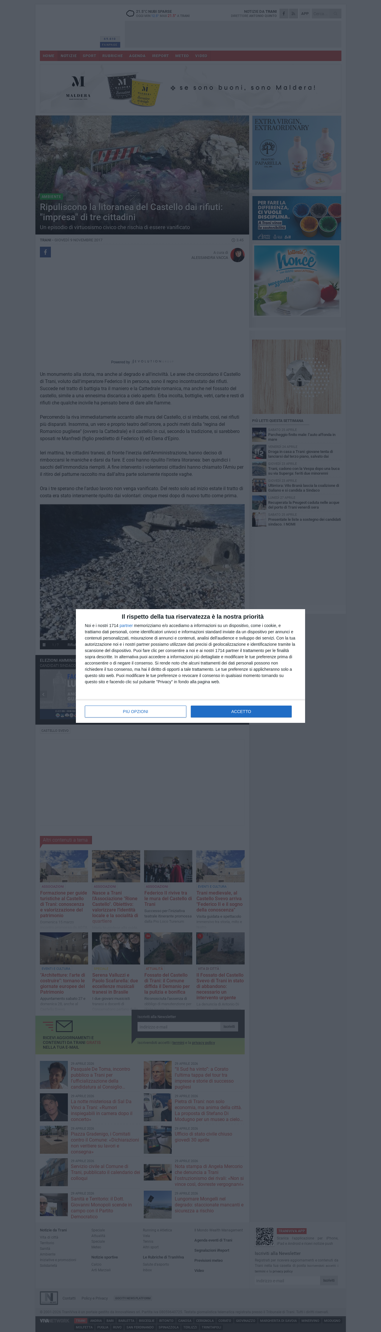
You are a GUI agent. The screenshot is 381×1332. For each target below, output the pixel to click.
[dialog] (190, 666)
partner (126, 625)
